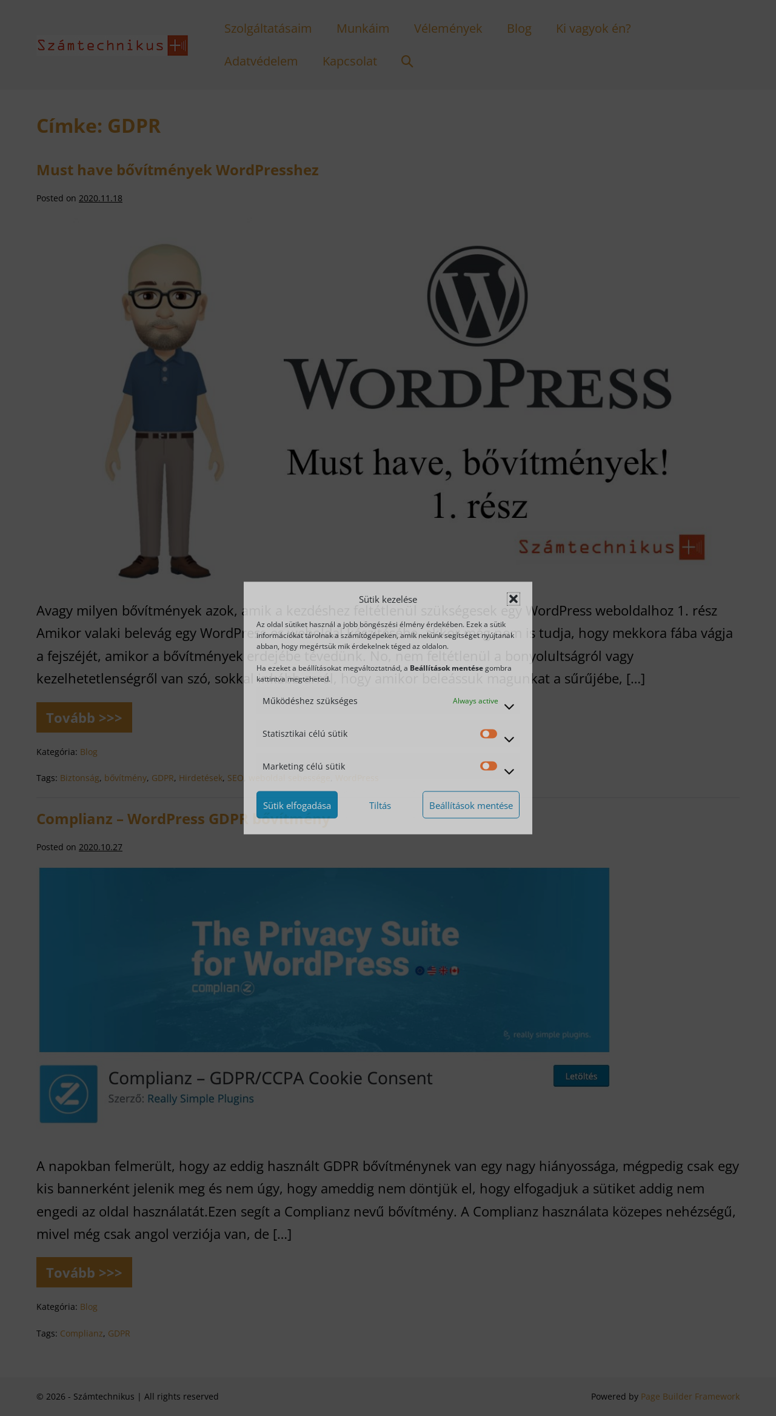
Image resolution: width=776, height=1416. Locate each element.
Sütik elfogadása (297, 805)
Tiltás (380, 805)
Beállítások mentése (471, 805)
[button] (513, 599)
